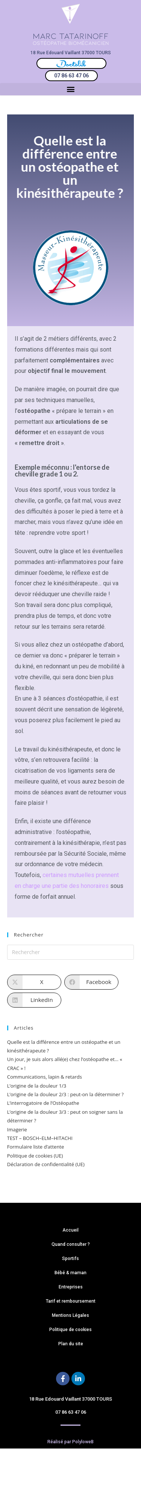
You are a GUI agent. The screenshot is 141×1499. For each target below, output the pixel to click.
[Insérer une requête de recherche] (70, 952)
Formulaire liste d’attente (35, 1146)
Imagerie (17, 1129)
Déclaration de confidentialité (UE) (46, 1164)
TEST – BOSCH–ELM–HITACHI (40, 1138)
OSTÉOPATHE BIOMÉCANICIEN (71, 43)
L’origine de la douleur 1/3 (37, 1085)
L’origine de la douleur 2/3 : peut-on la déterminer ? (65, 1094)
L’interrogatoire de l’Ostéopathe (43, 1103)
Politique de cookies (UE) (35, 1155)
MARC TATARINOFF (71, 35)
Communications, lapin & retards (44, 1076)
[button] (70, 89)
